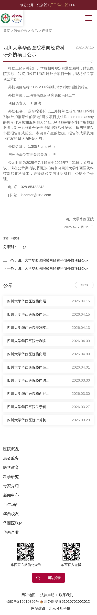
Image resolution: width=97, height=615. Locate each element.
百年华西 (11, 504)
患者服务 (11, 458)
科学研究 (11, 477)
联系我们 (66, 595)
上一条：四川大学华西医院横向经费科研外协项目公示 (46, 260)
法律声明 (47, 595)
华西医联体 (13, 523)
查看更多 (84, 285)
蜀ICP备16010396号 (22, 602)
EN (73, 5)
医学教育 (11, 467)
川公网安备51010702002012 (65, 602)
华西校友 (11, 514)
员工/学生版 (59, 5)
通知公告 (20, 31)
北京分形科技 (59, 608)
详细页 (47, 31)
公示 (34, 31)
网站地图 (28, 595)
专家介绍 (11, 486)
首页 (6, 31)
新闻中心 (11, 495)
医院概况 (11, 449)
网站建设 (38, 608)
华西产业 (11, 532)
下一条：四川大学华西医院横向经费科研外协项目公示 (46, 268)
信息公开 (27, 5)
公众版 (42, 5)
